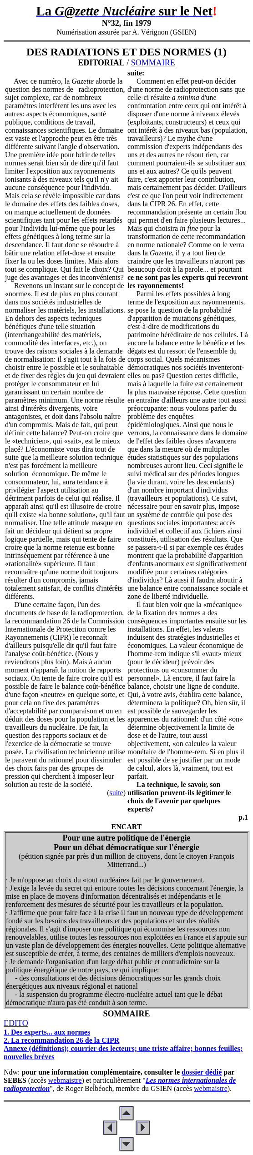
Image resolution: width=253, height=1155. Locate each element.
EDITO (16, 1023)
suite (116, 793)
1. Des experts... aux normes (47, 1032)
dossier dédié (202, 1072)
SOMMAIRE (153, 62)
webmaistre (65, 1080)
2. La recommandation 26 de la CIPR (61, 1040)
